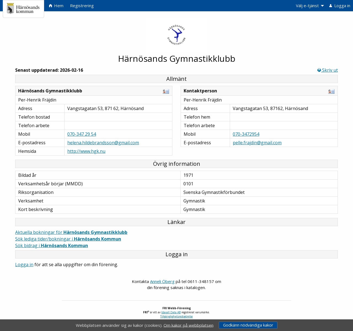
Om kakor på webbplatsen (188, 325)
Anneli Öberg (162, 281)
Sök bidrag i (51, 245)
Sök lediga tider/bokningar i (68, 239)
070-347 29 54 (81, 134)
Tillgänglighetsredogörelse (176, 316)
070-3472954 (246, 134)
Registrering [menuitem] (82, 5)
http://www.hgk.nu (86, 151)
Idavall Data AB (171, 312)
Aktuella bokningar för (71, 232)
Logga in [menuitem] (339, 5)
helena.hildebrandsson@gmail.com (103, 143)
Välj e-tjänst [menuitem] (307, 5)
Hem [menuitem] (56, 5)
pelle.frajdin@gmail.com (257, 143)
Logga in (24, 264)
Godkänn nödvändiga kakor (248, 325)
